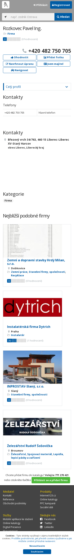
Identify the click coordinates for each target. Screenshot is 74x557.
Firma (11, 33)
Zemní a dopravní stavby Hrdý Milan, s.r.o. (36, 262)
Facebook (47, 519)
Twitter (46, 523)
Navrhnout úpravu (20, 64)
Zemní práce (19, 272)
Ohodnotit (19, 57)
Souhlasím (37, 551)
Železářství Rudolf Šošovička (29, 446)
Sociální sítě (46, 507)
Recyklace (17, 275)
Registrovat (61, 5)
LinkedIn (47, 527)
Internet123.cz (48, 495)
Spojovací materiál (39, 454)
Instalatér (17, 335)
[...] (32, 17)
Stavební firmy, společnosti (47, 272)
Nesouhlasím (37, 545)
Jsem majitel (53, 64)
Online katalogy (48, 499)
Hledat (63, 17)
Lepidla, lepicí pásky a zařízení (37, 455)
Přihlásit (41, 5)
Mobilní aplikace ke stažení (18, 519)
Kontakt (7, 495)
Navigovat (19, 70)
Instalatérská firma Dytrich (28, 327)
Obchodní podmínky (14, 503)
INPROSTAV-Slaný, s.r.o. (25, 386)
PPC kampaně (47, 503)
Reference (8, 499)
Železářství (18, 454)
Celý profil (13, 87)
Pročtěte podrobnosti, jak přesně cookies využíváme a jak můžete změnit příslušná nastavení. (41, 540)
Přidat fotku (54, 57)
